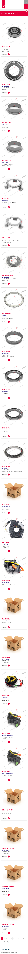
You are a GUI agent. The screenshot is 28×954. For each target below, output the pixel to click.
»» (7, 941)
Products (22, 10)
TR (26, 11)
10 (23, 938)
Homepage (15, 10)
